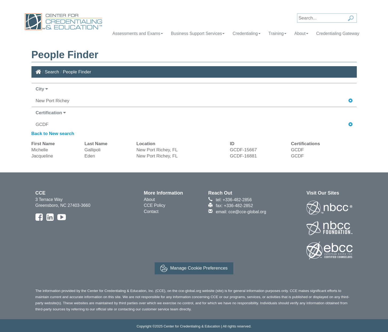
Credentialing (246, 33)
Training (277, 33)
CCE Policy (154, 205)
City (42, 89)
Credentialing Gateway (337, 33)
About (301, 33)
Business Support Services (198, 33)
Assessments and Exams (137, 33)
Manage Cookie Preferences (193, 268)
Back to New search (52, 133)
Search (52, 71)
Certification (51, 112)
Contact (151, 211)
